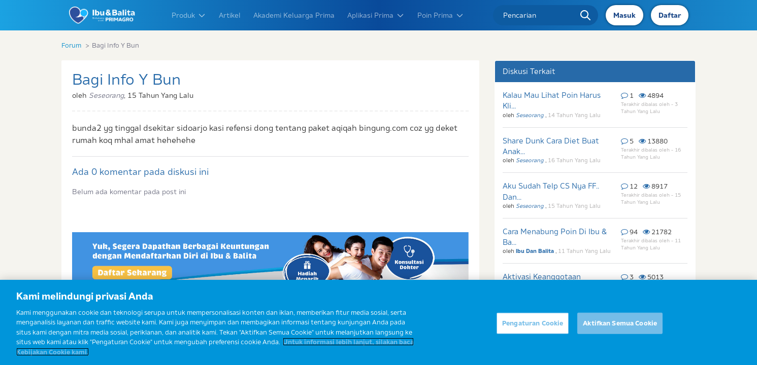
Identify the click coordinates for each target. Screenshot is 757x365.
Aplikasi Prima (376, 15)
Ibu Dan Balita (535, 250)
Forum (71, 45)
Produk (189, 15)
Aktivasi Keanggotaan (542, 276)
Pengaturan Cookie (532, 328)
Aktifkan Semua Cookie (620, 328)
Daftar (670, 15)
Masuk (624, 15)
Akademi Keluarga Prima (294, 15)
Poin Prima (440, 15)
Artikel (230, 15)
